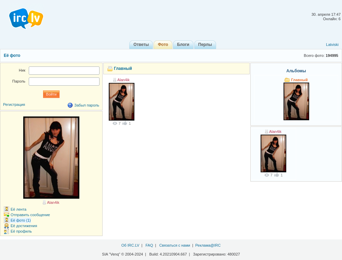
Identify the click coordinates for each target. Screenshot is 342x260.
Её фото (12, 55)
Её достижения (24, 226)
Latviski (332, 44)
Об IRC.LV (130, 245)
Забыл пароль (86, 105)
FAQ (149, 245)
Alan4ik (123, 80)
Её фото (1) (21, 220)
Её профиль (21, 231)
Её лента (18, 209)
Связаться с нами (174, 245)
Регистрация (14, 104)
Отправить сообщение (30, 215)
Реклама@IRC (208, 245)
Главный (123, 68)
